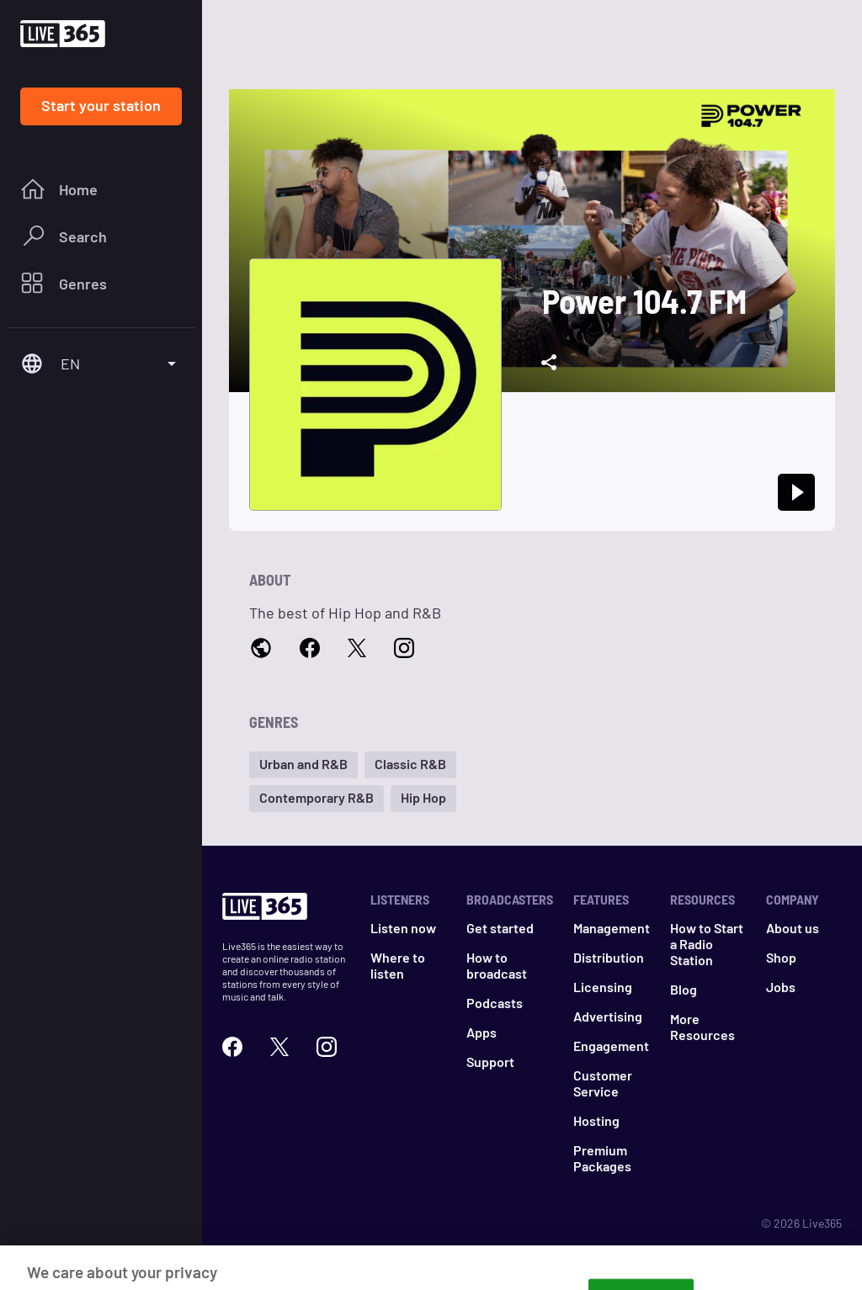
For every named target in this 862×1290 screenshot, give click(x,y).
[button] (303, 764)
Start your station (101, 105)
